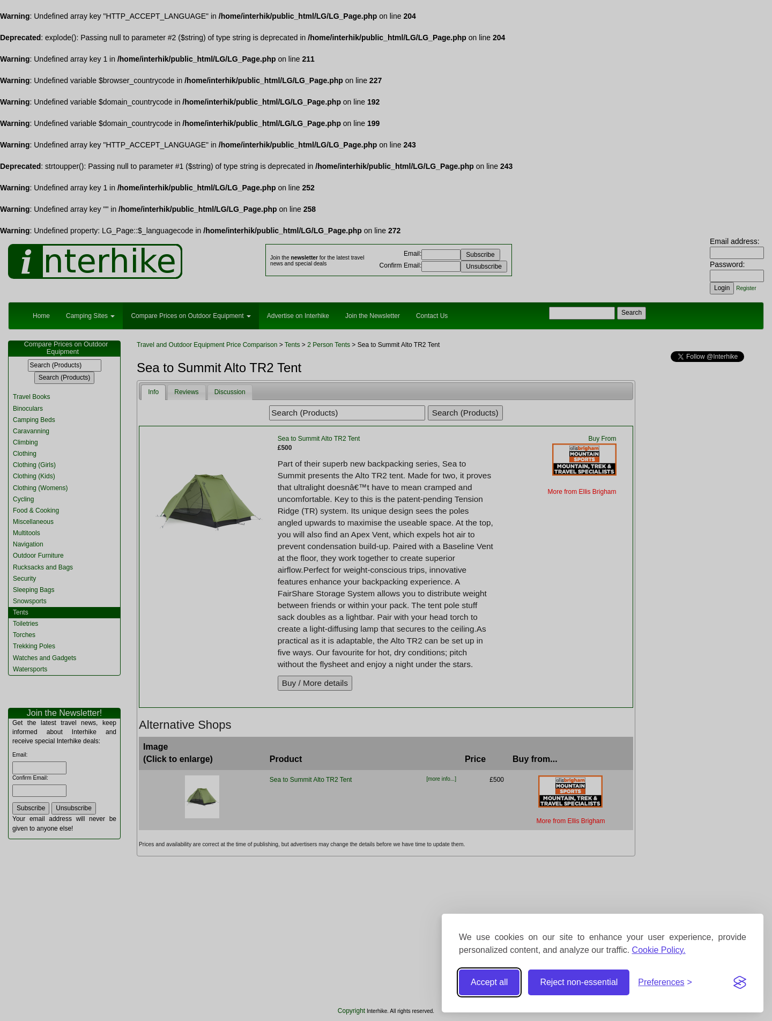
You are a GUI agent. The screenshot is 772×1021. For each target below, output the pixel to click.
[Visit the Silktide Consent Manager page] (739, 982)
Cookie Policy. (659, 950)
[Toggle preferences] (665, 982)
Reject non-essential (579, 982)
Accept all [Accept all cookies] (489, 982)
